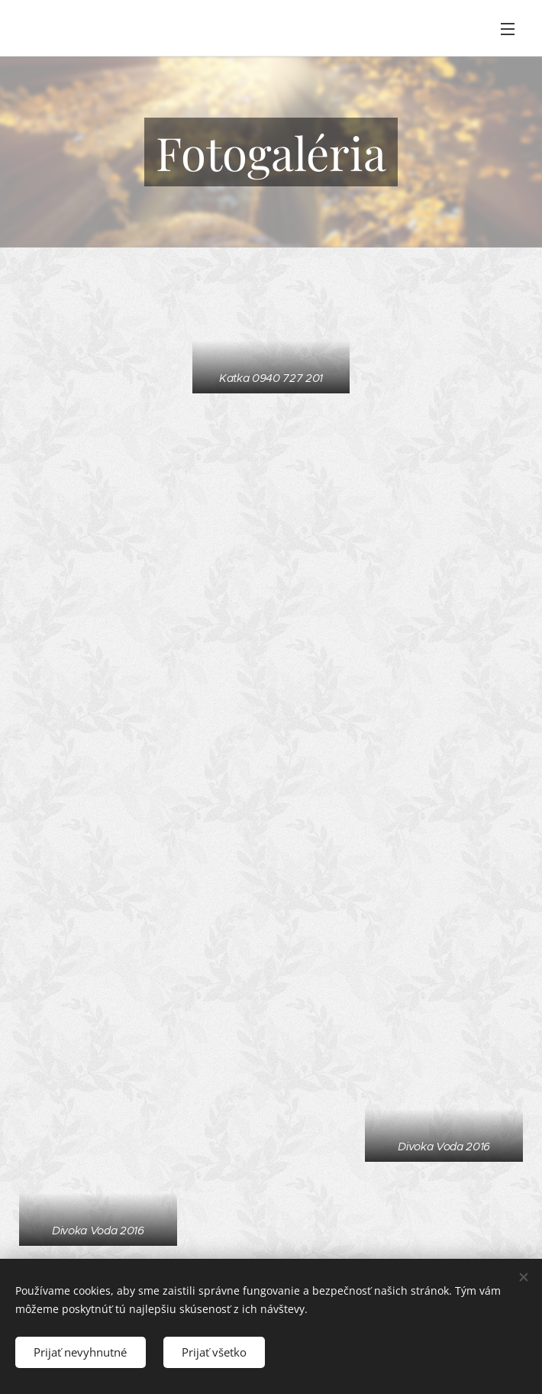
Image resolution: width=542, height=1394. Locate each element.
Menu (508, 29)
